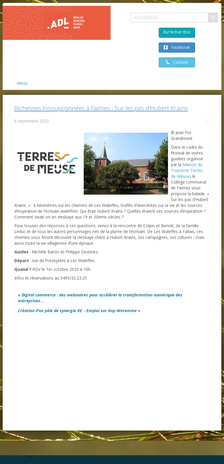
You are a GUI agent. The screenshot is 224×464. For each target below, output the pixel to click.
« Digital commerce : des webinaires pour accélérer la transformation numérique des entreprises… (100, 297)
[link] (187, 170)
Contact (179, 62)
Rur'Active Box (176, 32)
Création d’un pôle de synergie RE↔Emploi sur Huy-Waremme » (79, 310)
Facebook (179, 47)
